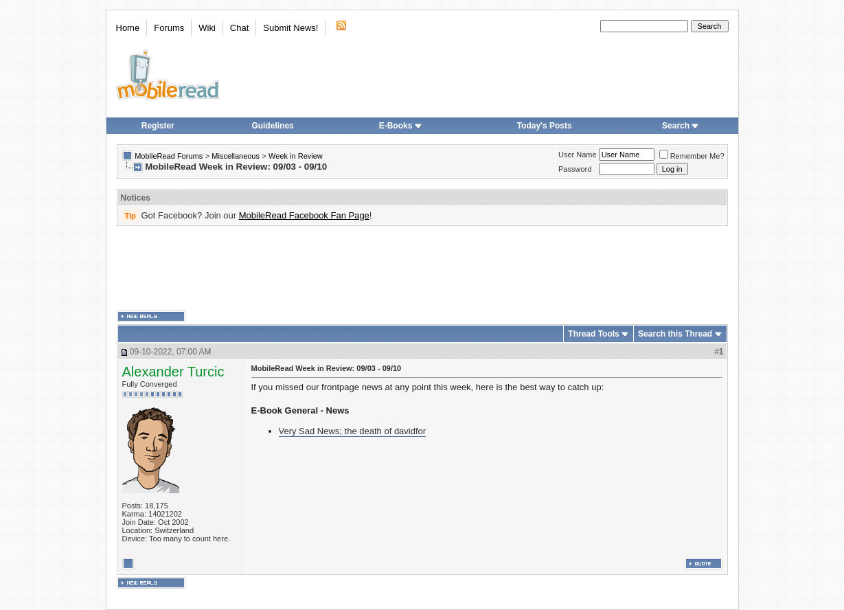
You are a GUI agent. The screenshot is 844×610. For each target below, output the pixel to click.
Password (574, 169)
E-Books (400, 126)
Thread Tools (593, 334)
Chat (239, 28)
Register (157, 126)
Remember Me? (692, 156)
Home (128, 28)
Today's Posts (544, 126)
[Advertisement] (422, 269)
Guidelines (272, 126)
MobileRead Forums (169, 156)
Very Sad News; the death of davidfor (352, 431)
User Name (577, 154)
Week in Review (296, 156)
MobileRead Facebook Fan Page (304, 215)
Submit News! (290, 28)
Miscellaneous (236, 156)
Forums (169, 28)
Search (680, 126)
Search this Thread (675, 334)
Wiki (207, 28)
